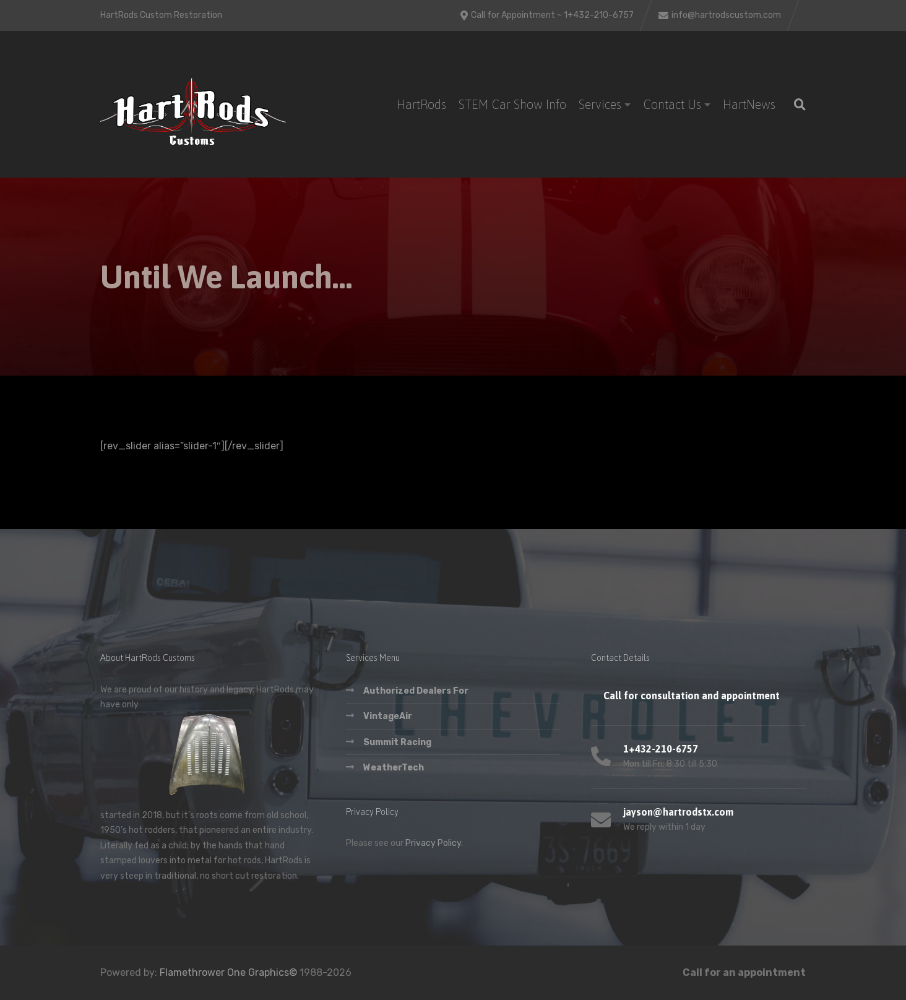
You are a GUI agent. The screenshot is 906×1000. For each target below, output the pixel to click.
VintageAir (387, 716)
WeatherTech (393, 767)
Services (600, 104)
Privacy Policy (433, 843)
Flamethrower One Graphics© (228, 972)
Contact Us (672, 104)
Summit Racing (397, 742)
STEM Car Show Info (512, 104)
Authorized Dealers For (415, 691)
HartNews (749, 104)
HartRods (421, 104)
